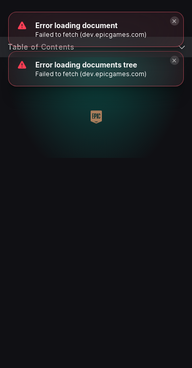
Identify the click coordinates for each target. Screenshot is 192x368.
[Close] (174, 60)
